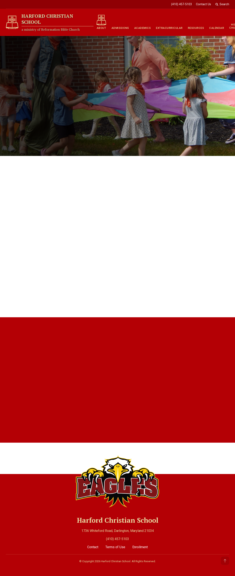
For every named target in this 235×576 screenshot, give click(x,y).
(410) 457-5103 (117, 539)
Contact (93, 547)
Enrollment (140, 547)
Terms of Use (115, 547)
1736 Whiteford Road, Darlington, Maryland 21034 (117, 531)
